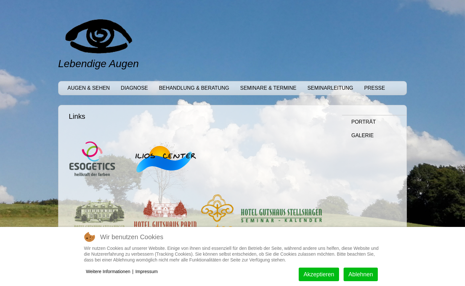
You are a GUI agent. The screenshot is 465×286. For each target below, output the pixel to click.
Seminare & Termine (268, 88)
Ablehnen (360, 274)
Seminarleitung (330, 88)
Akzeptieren (319, 274)
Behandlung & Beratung (194, 88)
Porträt (363, 122)
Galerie (362, 135)
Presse (374, 88)
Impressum (146, 271)
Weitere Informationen (108, 271)
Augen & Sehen (88, 88)
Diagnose (134, 88)
